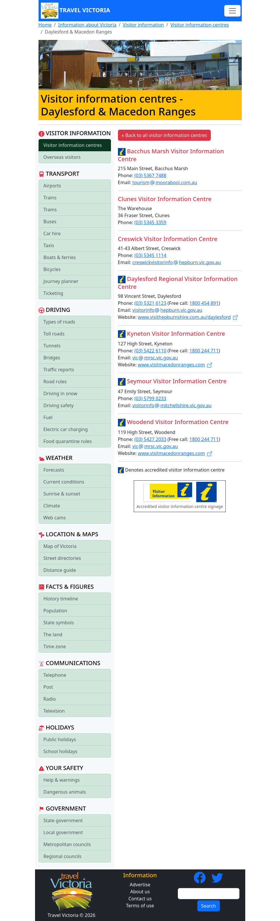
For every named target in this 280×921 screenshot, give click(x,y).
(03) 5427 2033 (150, 439)
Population (55, 610)
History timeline (61, 598)
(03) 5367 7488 (150, 175)
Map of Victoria (60, 546)
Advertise (140, 884)
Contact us (140, 898)
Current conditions (64, 482)
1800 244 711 (204, 350)
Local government (63, 832)
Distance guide (60, 570)
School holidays (60, 751)
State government (63, 820)
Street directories (62, 558)
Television (54, 711)
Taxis (49, 245)
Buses (50, 221)
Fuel (48, 417)
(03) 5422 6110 (150, 350)
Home (45, 25)
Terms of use (140, 905)
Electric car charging (66, 429)
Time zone (55, 646)
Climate (52, 505)
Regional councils (63, 856)
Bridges (52, 357)
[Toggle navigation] (232, 11)
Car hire (52, 233)
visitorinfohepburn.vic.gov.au (167, 310)
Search (208, 906)
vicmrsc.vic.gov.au (155, 357)
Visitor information (143, 25)
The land (53, 634)
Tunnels (52, 345)
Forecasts (54, 470)
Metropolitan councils (67, 844)
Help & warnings (62, 780)
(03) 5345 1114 (150, 255)
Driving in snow (60, 393)
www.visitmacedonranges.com (175, 364)
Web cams (55, 517)
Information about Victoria (87, 25)
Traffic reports (59, 369)
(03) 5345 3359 (150, 222)
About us (140, 891)
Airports (52, 185)
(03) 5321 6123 (150, 303)
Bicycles (52, 269)
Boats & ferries (60, 257)
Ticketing (53, 293)
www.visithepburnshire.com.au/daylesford (188, 317)
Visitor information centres (199, 25)
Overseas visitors (62, 157)
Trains (50, 197)
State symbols (59, 622)
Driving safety (59, 405)
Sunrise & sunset (62, 494)
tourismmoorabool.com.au (164, 182)
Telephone (55, 675)
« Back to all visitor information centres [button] (164, 135)
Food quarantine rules (68, 441)
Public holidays (60, 739)
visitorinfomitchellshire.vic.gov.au (171, 405)
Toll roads (54, 334)
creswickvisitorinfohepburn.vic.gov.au (176, 262)
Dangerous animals (65, 792)
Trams (50, 209)
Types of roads (59, 322)
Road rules (55, 381)
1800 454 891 (204, 303)
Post (48, 687)
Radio (50, 699)
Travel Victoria (75, 11)
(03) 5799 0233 (150, 398)
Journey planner (61, 281)
